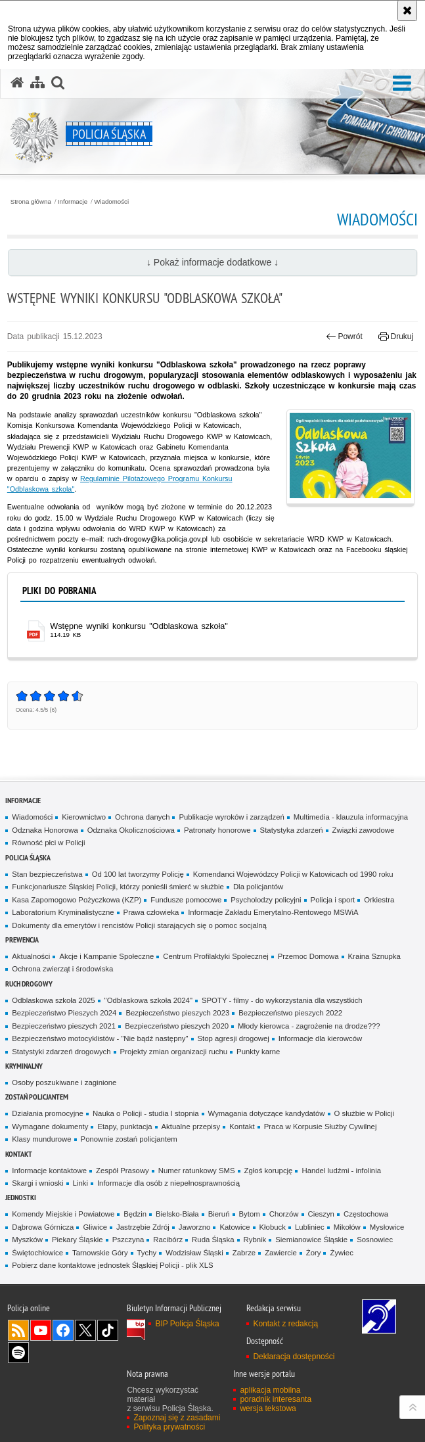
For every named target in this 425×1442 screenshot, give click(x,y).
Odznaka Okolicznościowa (131, 830)
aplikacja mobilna (270, 1390)
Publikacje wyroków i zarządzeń (231, 817)
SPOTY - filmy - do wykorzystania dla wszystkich (282, 1000)
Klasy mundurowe (41, 1139)
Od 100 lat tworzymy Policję (138, 874)
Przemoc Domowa (308, 956)
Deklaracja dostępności (293, 1356)
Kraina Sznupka (374, 956)
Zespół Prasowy (122, 1171)
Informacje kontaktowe (49, 1171)
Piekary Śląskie (77, 1240)
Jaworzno (195, 1227)
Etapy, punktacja (124, 1126)
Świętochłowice (37, 1253)
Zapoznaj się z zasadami (176, 1417)
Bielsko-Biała (177, 1214)
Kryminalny (24, 1066)
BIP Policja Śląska (187, 1323)
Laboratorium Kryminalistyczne (63, 912)
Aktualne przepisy (191, 1126)
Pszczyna (128, 1240)
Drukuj (395, 336)
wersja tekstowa (268, 1408)
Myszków (27, 1240)
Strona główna (31, 201)
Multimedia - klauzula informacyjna (351, 817)
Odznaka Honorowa (45, 830)
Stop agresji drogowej (233, 1038)
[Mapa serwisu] (37, 83)
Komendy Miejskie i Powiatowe (63, 1214)
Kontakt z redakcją (285, 1323)
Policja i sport (333, 900)
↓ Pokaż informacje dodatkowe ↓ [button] (212, 262)
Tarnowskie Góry (100, 1253)
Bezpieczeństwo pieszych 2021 (64, 1026)
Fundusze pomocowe (185, 900)
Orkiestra (379, 900)
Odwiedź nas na (40, 1330)
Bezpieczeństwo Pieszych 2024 (64, 1013)
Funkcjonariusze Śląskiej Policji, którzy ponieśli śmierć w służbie (118, 887)
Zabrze (244, 1253)
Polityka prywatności (169, 1426)
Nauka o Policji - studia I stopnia (146, 1113)
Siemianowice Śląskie (311, 1240)
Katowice (234, 1227)
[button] (402, 84)
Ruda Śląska (213, 1240)
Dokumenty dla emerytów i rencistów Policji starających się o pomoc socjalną (139, 925)
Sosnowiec (375, 1240)
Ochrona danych (142, 817)
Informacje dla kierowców (321, 1038)
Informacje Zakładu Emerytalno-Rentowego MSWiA (273, 912)
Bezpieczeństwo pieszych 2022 (290, 1013)
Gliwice (95, 1227)
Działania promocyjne (47, 1113)
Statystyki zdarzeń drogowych (61, 1052)
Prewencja (22, 939)
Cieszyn (321, 1214)
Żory (313, 1253)
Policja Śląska (28, 857)
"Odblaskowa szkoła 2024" (148, 1000)
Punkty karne (258, 1052)
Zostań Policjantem (36, 1097)
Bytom (249, 1214)
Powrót (344, 336)
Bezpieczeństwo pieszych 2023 (177, 1013)
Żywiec (341, 1253)
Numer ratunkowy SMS (196, 1171)
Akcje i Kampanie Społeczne (106, 956)
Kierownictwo (84, 817)
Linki (80, 1183)
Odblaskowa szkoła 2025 (53, 1000)
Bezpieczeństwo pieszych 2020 (177, 1026)
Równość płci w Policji (48, 843)
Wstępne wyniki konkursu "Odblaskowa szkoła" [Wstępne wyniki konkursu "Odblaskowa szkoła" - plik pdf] (139, 626)
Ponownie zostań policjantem (129, 1139)
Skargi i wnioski (37, 1183)
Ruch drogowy (29, 983)
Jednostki (20, 1197)
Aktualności (31, 956)
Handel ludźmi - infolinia (341, 1171)
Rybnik (255, 1240)
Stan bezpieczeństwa (47, 874)
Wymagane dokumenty (50, 1126)
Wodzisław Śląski (194, 1253)
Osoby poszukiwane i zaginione (64, 1082)
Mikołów (347, 1227)
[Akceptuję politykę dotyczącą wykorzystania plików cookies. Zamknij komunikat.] (407, 10)
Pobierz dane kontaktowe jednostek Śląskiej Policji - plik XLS (112, 1265)
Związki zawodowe (363, 830)
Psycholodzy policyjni (266, 900)
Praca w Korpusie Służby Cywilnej (320, 1126)
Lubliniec (309, 1227)
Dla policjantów (258, 887)
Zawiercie (281, 1253)
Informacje (72, 201)
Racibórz (168, 1240)
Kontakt (242, 1126)
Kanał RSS (18, 1330)
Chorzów (284, 1214)
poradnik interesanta (275, 1399)
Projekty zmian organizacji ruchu (174, 1052)
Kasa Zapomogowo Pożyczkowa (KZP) (76, 900)
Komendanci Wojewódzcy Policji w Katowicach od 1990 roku (293, 874)
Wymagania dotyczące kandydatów (266, 1113)
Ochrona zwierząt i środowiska (62, 969)
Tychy (147, 1253)
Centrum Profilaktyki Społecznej (215, 956)
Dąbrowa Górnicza (43, 1227)
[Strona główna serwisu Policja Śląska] (17, 83)
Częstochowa (366, 1214)
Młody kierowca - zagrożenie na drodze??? (309, 1026)
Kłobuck (272, 1227)
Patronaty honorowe (217, 830)
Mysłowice (387, 1227)
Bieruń (219, 1214)
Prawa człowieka (151, 912)
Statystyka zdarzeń (291, 830)
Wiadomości (111, 201)
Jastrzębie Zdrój (142, 1227)
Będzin (134, 1214)
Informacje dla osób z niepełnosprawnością (168, 1183)
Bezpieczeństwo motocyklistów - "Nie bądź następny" (100, 1038)
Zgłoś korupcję (268, 1171)
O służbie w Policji (364, 1113)
